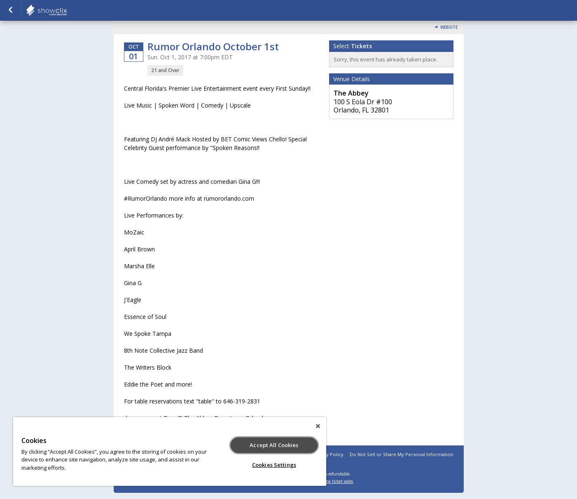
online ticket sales (335, 481)
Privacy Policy (328, 454)
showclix (67, 10)
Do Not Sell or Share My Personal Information (401, 454)
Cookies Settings (274, 465)
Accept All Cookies (274, 445)
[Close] (317, 426)
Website (449, 27)
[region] (169, 451)
